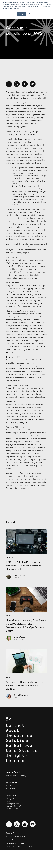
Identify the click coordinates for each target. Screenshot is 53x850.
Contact (15, 726)
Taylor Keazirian (21, 695)
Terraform (40, 360)
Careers (15, 761)
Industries (19, 736)
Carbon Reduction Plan (15, 843)
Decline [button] (31, 14)
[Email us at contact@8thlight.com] (33, 824)
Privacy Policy (11, 840)
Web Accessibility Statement (17, 836)
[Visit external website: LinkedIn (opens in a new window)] (9, 824)
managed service (15, 260)
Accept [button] (21, 14)
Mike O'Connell (20, 637)
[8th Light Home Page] (9, 719)
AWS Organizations (25, 350)
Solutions (18, 741)
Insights (16, 756)
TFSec (25, 369)
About (12, 731)
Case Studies (21, 751)
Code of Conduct (12, 833)
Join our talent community (16, 775)
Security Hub (21, 289)
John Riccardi (19, 575)
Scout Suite (11, 405)
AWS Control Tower (14, 344)
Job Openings (11, 786)
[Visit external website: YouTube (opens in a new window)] (25, 824)
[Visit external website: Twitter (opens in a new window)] (17, 824)
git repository (21, 397)
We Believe (19, 746)
